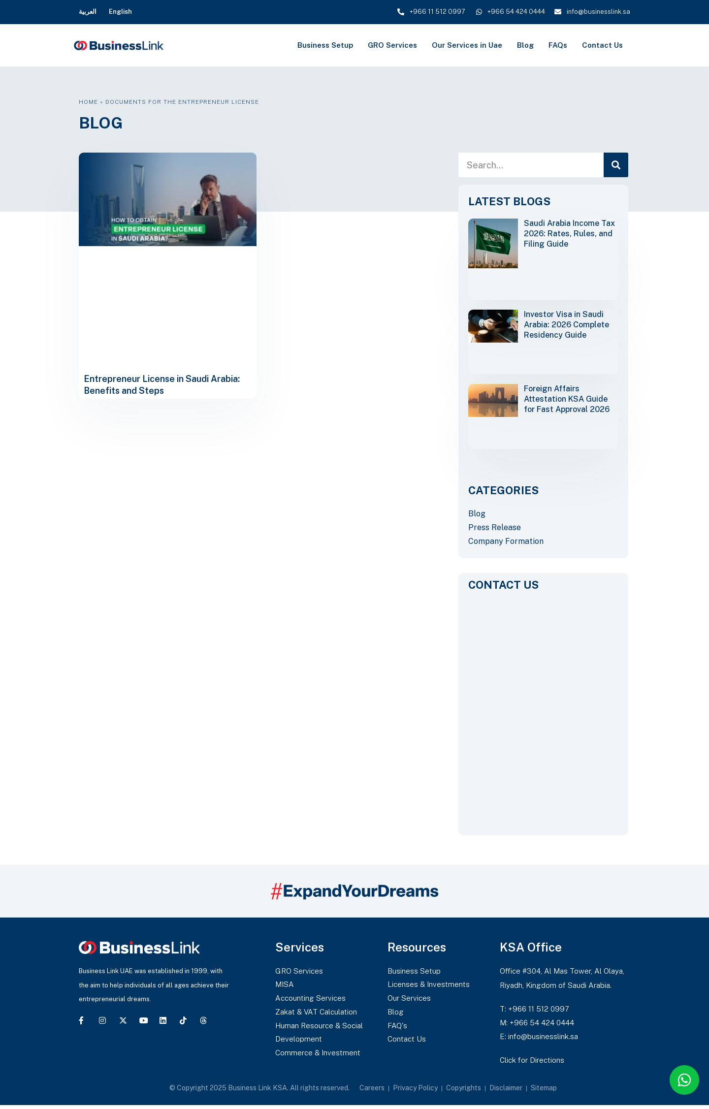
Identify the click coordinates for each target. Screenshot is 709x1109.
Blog (525, 45)
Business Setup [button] (325, 45)
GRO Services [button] (392, 45)
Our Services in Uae (467, 45)
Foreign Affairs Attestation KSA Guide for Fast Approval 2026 (567, 399)
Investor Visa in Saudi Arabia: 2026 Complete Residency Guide (566, 325)
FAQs (557, 45)
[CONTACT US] (543, 709)
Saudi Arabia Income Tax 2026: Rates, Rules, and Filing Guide (569, 234)
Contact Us (602, 45)
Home (88, 101)
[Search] (616, 165)
